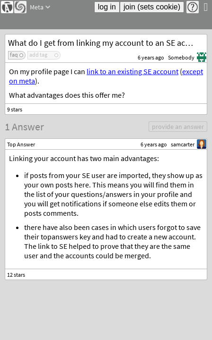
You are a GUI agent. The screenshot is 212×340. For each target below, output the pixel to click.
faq (14, 54)
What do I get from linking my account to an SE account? (107, 42)
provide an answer (178, 126)
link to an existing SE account (132, 71)
